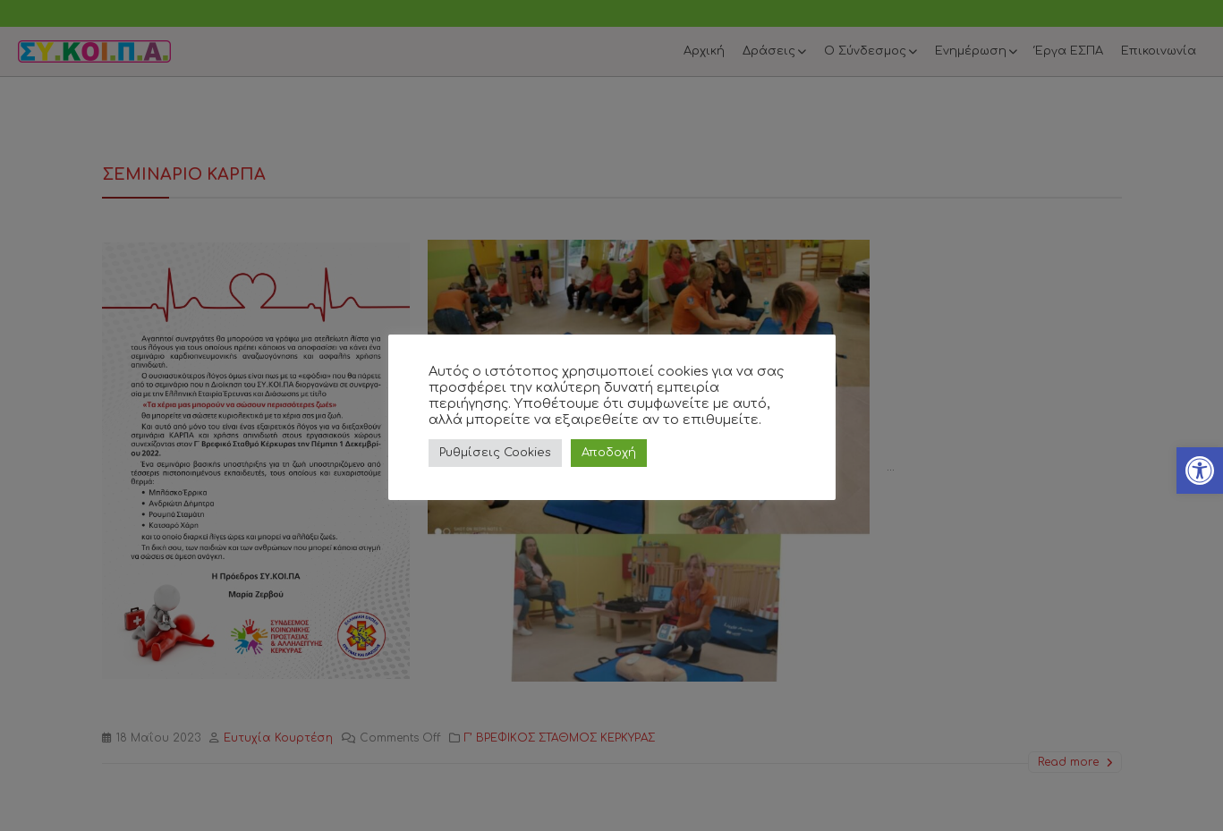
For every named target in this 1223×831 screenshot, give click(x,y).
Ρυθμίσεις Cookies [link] (495, 452)
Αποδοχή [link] (609, 452)
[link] (1199, 470)
